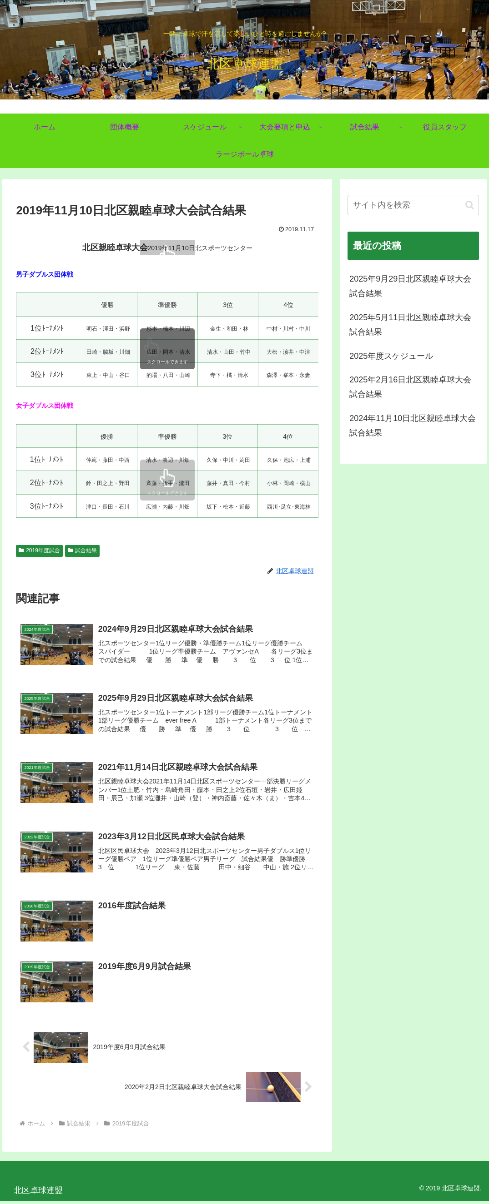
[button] (470, 205)
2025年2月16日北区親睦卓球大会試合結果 (410, 387)
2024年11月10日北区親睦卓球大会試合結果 (412, 425)
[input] (413, 205)
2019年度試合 (39, 550)
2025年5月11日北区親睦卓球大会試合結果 (410, 325)
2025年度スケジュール (391, 356)
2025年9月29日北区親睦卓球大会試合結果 (410, 286)
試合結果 (82, 550)
